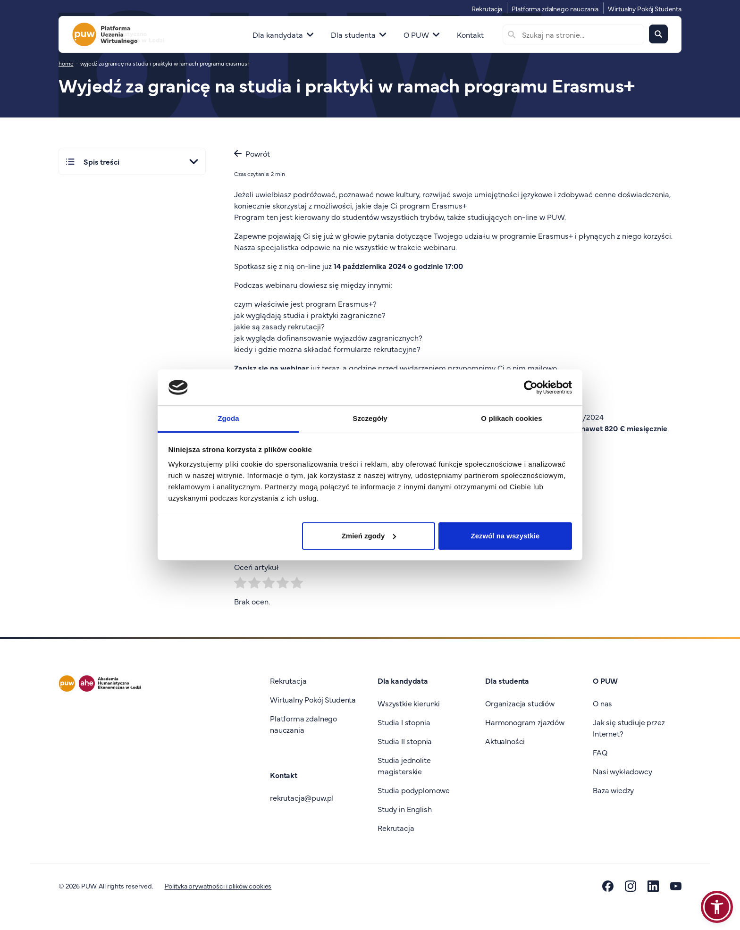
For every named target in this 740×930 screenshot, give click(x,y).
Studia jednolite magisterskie (404, 765)
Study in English (404, 809)
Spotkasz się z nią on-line (277, 265)
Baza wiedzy (613, 790)
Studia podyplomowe (414, 790)
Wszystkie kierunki (409, 703)
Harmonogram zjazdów (524, 722)
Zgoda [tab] (228, 418)
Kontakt (470, 34)
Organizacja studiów (520, 703)
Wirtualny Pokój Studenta (644, 8)
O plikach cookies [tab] (511, 418)
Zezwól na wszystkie (505, 536)
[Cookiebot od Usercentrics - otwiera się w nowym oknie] (530, 387)
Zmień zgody (369, 536)
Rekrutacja (487, 8)
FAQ (600, 752)
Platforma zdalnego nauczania (555, 8)
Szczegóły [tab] (370, 418)
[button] (717, 907)
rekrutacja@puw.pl (301, 797)
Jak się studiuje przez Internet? (628, 727)
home (66, 63)
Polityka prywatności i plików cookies (218, 885)
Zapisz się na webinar (271, 367)
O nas (602, 703)
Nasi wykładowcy (622, 771)
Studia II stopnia (405, 741)
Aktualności (505, 741)
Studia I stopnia (404, 722)
